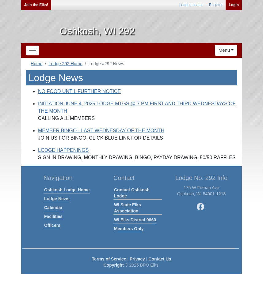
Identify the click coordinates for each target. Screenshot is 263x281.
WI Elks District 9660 (135, 219)
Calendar (53, 207)
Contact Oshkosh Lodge (132, 192)
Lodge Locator (191, 5)
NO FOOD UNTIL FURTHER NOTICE (79, 91)
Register (216, 5)
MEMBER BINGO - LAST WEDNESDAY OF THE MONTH (101, 130)
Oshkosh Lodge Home (67, 189)
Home (36, 63)
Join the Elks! (36, 5)
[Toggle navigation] (32, 50)
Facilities (53, 216)
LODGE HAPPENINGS (63, 150)
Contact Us (159, 259)
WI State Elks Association (127, 207)
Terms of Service (109, 259)
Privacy (137, 259)
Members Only (128, 228)
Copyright (113, 265)
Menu (224, 50)
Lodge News (56, 198)
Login (234, 5)
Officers (52, 225)
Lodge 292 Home (65, 63)
